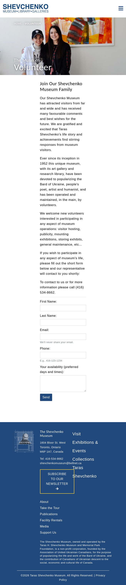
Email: (44, 330)
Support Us (48, 532)
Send (46, 397)
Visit (76, 434)
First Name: (48, 301)
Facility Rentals (51, 520)
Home (18, 23)
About (44, 501)
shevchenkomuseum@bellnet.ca (61, 463)
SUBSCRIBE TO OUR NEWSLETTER (57, 481)
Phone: (45, 348)
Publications (49, 514)
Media (44, 526)
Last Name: (48, 315)
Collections (83, 459)
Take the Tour (50, 508)
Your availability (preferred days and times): (59, 369)
